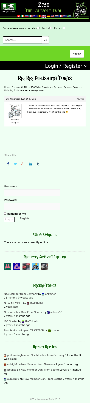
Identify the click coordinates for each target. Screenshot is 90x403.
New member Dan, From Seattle (23, 312)
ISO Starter (11, 321)
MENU (77, 54)
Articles (32, 28)
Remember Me (15, 214)
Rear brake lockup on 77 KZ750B (24, 330)
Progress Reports (72, 87)
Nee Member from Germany (21, 294)
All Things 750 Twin (30, 87)
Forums (58, 28)
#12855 (80, 98)
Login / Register (63, 66)
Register (25, 218)
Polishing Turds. (11, 90)
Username (10, 186)
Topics (45, 28)
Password (10, 200)
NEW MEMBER (13, 303)
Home (7, 87)
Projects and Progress (51, 87)
